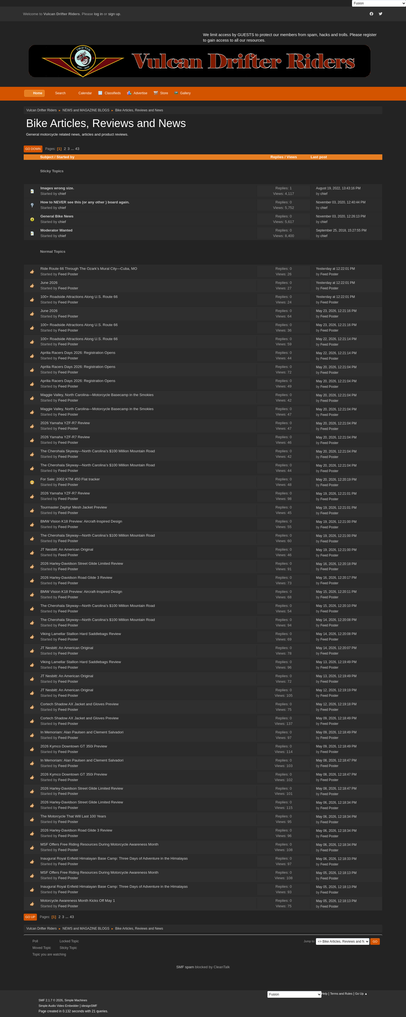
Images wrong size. (57, 188)
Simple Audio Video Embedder (59, 1005)
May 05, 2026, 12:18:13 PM (336, 873)
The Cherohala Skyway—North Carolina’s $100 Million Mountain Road (97, 451)
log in (98, 14)
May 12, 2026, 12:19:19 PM (336, 690)
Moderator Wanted (56, 230)
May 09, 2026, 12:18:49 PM (336, 718)
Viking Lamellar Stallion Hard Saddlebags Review (80, 634)
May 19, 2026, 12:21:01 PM (336, 494)
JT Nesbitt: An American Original (66, 549)
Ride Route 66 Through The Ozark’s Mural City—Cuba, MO (88, 269)
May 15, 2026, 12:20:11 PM (336, 592)
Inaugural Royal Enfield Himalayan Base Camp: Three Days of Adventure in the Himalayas (114, 858)
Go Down (33, 148)
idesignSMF (89, 1005)
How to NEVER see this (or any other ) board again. (85, 202)
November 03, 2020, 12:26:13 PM (341, 216)
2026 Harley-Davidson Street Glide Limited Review (81, 563)
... (73, 149)
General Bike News (57, 216)
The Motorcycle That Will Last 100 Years (73, 816)
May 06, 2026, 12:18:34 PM (336, 803)
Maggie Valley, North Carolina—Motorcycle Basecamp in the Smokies (97, 395)
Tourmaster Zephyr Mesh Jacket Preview (73, 507)
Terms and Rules (341, 993)
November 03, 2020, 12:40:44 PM (341, 202)
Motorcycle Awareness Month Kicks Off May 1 (77, 900)
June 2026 (49, 283)
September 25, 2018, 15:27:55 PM (341, 230)
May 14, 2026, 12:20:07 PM (336, 648)
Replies (276, 157)
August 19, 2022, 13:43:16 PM (338, 188)
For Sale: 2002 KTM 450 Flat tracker (70, 479)
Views (292, 157)
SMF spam (185, 967)
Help (324, 993)
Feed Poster (68, 274)
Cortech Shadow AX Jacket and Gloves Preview (79, 704)
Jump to (309, 941)
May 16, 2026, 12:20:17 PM (336, 578)
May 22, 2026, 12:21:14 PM (336, 339)
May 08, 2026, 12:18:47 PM (336, 760)
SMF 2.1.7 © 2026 (51, 1000)
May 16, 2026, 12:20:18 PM (336, 564)
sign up (114, 14)
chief (62, 194)
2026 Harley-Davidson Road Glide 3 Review (76, 577)
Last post (321, 157)
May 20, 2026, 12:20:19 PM (336, 479)
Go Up (30, 917)
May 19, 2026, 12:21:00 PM (336, 522)
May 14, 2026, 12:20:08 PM (336, 620)
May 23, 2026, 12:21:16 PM (336, 311)
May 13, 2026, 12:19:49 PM (336, 662)
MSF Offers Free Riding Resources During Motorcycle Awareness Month (99, 844)
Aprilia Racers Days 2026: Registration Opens (77, 353)
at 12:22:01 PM (335, 269)
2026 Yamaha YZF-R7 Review (65, 423)
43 (77, 149)
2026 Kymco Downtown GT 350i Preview (74, 746)
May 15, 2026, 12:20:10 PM (336, 606)
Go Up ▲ (361, 993)
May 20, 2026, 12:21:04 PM (336, 367)
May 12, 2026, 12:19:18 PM (336, 704)
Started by (65, 157)
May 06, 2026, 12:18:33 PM (336, 859)
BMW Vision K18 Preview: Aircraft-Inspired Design (81, 521)
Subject (46, 157)
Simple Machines (75, 1000)
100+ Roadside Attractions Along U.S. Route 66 (79, 297)
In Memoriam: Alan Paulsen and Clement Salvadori (82, 732)
